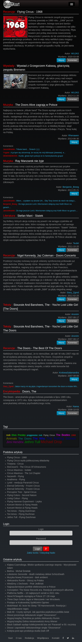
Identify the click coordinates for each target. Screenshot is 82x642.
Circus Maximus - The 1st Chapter (23, 473)
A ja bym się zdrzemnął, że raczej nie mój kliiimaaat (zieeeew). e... (38, 153)
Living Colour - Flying (17, 498)
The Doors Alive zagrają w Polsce (36, 104)
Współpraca (43, 638)
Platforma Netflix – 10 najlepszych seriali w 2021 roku (33, 593)
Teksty (7, 304)
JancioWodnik (9, 149)
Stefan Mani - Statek (30, 215)
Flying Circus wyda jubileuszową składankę (28, 460)
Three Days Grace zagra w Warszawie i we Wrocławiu (33, 599)
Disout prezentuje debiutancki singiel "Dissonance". (32, 615)
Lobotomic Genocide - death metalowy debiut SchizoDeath (35, 574)
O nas (19, 638)
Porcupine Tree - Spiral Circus (21, 492)
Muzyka (8, 104)
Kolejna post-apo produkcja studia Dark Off (28, 631)
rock (8, 435)
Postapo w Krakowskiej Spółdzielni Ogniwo (28, 602)
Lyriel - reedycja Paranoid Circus (23, 482)
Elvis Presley (19, 435)
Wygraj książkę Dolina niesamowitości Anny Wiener (32, 621)
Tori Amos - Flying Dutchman (21, 511)
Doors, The (29, 391)
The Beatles (63, 435)
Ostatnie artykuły (12, 559)
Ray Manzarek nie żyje (29, 161)
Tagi (5, 426)
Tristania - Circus (15, 463)
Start (10, 638)
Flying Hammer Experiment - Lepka (24, 501)
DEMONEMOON (10, 156)
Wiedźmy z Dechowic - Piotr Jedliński (25, 583)
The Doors (24, 438)
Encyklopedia (11, 391)
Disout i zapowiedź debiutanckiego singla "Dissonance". (34, 627)
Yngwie (6, 153)
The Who (39, 438)
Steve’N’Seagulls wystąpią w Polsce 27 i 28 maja (31, 596)
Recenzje (9, 11)
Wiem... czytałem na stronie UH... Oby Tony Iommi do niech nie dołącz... (46, 201)
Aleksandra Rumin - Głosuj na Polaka (25, 580)
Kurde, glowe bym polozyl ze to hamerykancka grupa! (41, 156)
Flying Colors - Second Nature (22, 495)
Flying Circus (49, 435)
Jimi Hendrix (15, 442)
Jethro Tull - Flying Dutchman (21, 517)
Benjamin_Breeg (10, 204)
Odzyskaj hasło (47, 553)
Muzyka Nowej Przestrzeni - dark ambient (27, 577)
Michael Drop (51, 442)
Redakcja (29, 638)
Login (6, 524)
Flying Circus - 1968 (29, 11)
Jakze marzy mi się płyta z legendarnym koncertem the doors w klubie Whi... (46, 386)
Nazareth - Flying (15, 476)
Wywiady (8, 65)
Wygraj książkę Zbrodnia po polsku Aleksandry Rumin (33, 618)
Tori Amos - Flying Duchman (21, 514)
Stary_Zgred (8, 386)
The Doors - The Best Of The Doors (39, 348)
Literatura (9, 215)
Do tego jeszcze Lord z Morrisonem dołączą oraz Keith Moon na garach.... (47, 211)
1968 (73, 435)
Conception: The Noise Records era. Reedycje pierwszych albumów (40, 590)
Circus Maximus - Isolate (19, 470)
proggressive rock (34, 435)
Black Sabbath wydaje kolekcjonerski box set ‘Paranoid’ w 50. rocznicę (41, 624)
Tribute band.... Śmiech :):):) (28, 149)
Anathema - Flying (16, 479)
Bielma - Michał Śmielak (18, 571)
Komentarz (72, 60)
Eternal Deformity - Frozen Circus (23, 485)
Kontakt (55, 638)
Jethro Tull (32, 442)
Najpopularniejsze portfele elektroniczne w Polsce (31, 587)
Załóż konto (32, 553)
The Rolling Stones (61, 438)
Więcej (61, 60)
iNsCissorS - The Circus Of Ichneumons (26, 467)
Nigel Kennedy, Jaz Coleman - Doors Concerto (46, 255)
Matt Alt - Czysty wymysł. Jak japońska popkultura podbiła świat (38, 612)
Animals (11, 438)
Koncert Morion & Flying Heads (22, 504)
